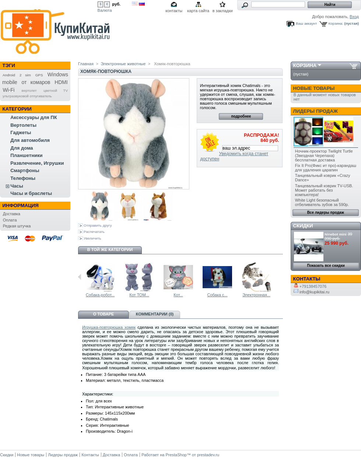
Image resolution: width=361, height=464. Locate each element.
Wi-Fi (8, 90)
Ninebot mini (336, 234)
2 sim (25, 75)
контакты (173, 10)
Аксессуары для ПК (33, 117)
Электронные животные (123, 64)
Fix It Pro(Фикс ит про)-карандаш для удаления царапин (325, 167)
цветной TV (55, 90)
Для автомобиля (30, 140)
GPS (39, 75)
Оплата (10, 220)
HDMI (61, 82)
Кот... (178, 295)
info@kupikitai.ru (312, 292)
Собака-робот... (100, 295)
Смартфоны (24, 170)
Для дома (21, 148)
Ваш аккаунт (306, 23)
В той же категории (110, 249)
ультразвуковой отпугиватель (27, 96)
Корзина (305, 65)
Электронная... (256, 295)
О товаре (103, 314)
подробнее (241, 116)
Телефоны (22, 178)
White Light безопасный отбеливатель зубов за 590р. (322, 202)
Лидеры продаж (315, 111)
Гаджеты (20, 132)
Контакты (90, 455)
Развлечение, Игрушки (37, 163)
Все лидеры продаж (325, 212)
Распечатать (94, 232)
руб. (116, 4)
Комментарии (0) (155, 314)
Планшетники (26, 155)
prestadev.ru (208, 455)
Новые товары (314, 88)
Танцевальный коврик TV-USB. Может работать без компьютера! (324, 190)
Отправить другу (98, 225)
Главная (86, 64)
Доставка (11, 214)
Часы (16, 186)
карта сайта (198, 10)
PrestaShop (175, 455)
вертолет (29, 90)
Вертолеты (23, 125)
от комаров (36, 82)
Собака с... (217, 295)
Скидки (303, 225)
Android (9, 75)
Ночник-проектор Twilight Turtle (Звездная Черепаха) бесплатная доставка (324, 155)
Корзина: (336, 23)
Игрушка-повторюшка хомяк (109, 327)
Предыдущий (79, 276)
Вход (354, 16)
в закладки (223, 10)
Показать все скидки (326, 266)
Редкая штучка (17, 226)
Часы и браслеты (31, 193)
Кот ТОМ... (139, 295)
